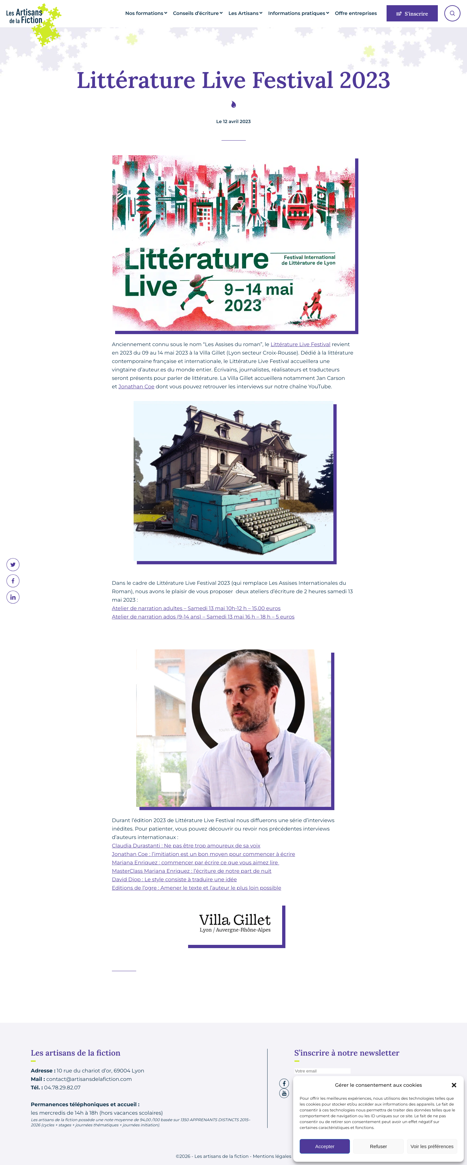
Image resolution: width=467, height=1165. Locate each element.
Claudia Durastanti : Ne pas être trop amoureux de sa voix (186, 846)
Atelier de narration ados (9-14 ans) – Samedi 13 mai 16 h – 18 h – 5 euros (203, 617)
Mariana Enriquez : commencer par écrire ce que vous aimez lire (195, 863)
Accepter (324, 1146)
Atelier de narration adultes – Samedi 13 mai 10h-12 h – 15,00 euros (196, 609)
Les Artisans (258, 13)
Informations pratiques (305, 13)
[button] (454, 1085)
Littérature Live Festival (300, 345)
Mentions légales (272, 1156)
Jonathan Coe (136, 387)
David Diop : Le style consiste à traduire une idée (174, 880)
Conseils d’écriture (215, 13)
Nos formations (169, 13)
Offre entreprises (358, 13)
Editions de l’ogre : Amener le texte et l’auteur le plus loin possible (196, 888)
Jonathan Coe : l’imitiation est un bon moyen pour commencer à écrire (203, 854)
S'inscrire (412, 14)
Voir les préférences (432, 1146)
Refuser (378, 1146)
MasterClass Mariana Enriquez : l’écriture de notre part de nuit (191, 871)
